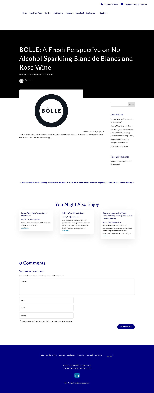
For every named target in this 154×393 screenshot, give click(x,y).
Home (24, 13)
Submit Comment (126, 327)
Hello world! (115, 164)
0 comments (49, 74)
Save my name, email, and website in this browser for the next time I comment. (47, 321)
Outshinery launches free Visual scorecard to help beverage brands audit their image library (122, 133)
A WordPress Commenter (120, 161)
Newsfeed (80, 13)
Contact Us (90, 13)
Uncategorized (39, 74)
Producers (69, 13)
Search (131, 104)
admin (23, 74)
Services (48, 13)
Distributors (58, 13)
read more (25, 228)
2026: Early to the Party (119, 146)
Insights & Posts (36, 13)
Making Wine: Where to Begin (121, 126)
